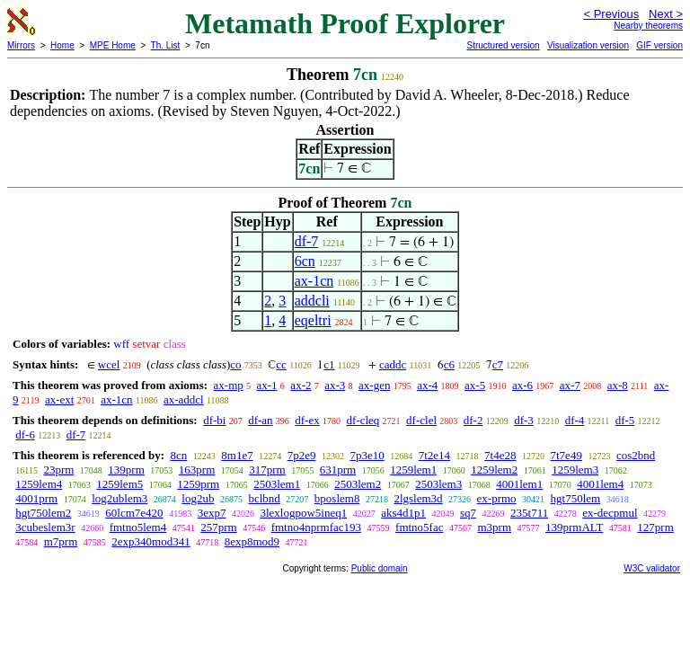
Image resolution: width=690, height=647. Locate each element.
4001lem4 (600, 484)
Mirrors (21, 45)
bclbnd (263, 498)
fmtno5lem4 (138, 527)
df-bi (214, 420)
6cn (305, 261)
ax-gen (374, 385)
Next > (666, 14)
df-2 (473, 420)
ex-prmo (497, 498)
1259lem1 (413, 469)
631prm (338, 469)
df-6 (25, 434)
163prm (197, 469)
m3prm (494, 527)
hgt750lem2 (43, 512)
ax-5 (474, 385)
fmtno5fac (419, 527)
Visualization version (588, 45)
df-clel (421, 420)
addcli (312, 300)
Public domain (379, 568)
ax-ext (59, 399)
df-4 (575, 420)
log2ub (197, 498)
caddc (392, 364)
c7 (497, 364)
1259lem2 (494, 469)
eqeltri (313, 320)
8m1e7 (236, 455)
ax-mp (228, 385)
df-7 (307, 241)
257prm (218, 527)
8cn (178, 455)
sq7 (468, 512)
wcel (109, 364)
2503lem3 (438, 484)
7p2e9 (302, 455)
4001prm (36, 498)
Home (62, 45)
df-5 (625, 420)
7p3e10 (366, 455)
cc (281, 364)
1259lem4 (38, 484)
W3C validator (652, 568)
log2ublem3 (119, 498)
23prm (58, 469)
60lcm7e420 (134, 512)
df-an (260, 420)
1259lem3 (575, 469)
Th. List (166, 45)
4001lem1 (519, 484)
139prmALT (574, 527)
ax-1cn (314, 280)
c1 (328, 364)
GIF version (659, 45)
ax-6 (522, 385)
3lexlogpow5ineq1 (303, 512)
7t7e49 (566, 455)
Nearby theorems (648, 26)
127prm (655, 527)
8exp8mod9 (252, 541)
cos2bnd (635, 455)
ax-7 (570, 385)
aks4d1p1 (403, 512)
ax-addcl (184, 399)
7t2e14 (434, 455)
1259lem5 (119, 484)
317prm (267, 469)
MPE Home (113, 45)
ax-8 (617, 385)
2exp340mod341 (150, 541)
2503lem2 (357, 484)
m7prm (61, 541)
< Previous (611, 14)
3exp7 (212, 512)
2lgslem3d (418, 498)
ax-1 (267, 385)
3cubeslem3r (45, 527)
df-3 (524, 420)
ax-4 (427, 385)
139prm (126, 469)
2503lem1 (276, 484)
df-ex (307, 420)
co (235, 364)
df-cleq (363, 420)
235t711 (529, 512)
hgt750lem (576, 498)
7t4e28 (500, 455)
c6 (449, 364)
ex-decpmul (609, 512)
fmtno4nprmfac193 (316, 527)
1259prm (198, 484)
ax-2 (300, 385)
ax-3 (334, 385)
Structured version (502, 45)
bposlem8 (337, 498)
